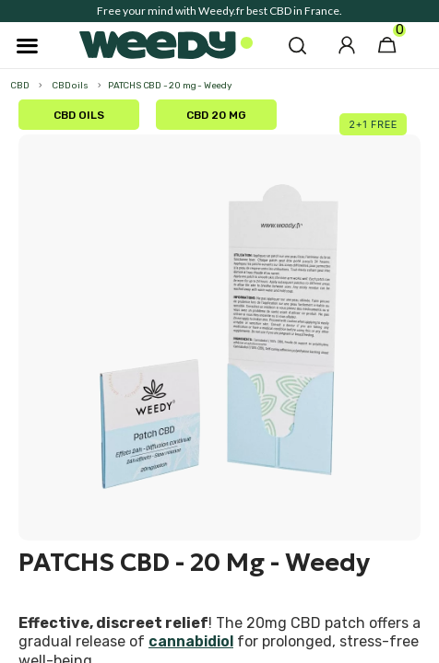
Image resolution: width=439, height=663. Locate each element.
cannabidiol (190, 641)
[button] (297, 45)
